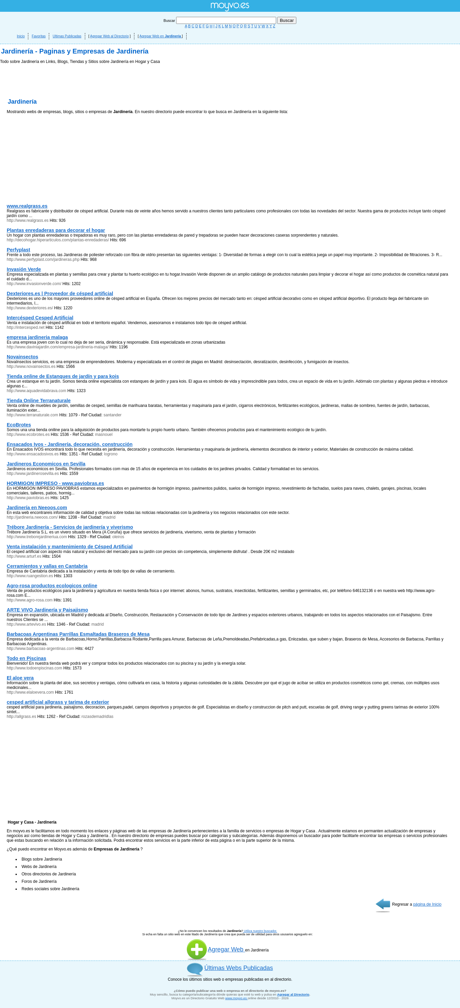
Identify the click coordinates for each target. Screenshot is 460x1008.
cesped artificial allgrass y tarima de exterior (58, 702)
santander (112, 415)
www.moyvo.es (236, 998)
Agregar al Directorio (293, 994)
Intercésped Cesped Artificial (40, 317)
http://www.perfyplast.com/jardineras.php (43, 259)
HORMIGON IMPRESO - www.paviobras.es (55, 483)
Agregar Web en (160, 36)
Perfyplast (18, 249)
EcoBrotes (19, 424)
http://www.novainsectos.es (31, 366)
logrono (111, 454)
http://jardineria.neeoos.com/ (32, 517)
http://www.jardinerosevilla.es (33, 473)
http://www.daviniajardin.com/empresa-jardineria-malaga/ (57, 347)
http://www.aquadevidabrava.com (36, 390)
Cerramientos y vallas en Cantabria (47, 566)
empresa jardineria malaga (37, 337)
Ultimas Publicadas (67, 36)
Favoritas (38, 36)
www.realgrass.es (27, 206)
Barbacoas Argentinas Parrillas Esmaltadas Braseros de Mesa (78, 634)
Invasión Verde (24, 269)
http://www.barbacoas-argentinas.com (40, 648)
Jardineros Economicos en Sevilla (46, 463)
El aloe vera (20, 678)
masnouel (103, 434)
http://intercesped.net (25, 327)
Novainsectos (22, 356)
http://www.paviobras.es (28, 497)
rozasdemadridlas (97, 716)
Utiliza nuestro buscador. (260, 931)
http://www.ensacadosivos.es (33, 454)
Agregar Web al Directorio (109, 36)
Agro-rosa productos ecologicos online (52, 585)
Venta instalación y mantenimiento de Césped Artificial (70, 546)
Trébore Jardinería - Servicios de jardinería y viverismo (70, 527)
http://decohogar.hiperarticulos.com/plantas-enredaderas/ (58, 240)
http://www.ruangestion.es (30, 575)
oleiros (118, 536)
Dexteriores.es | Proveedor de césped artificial (60, 293)
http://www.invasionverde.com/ (34, 283)
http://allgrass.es (21, 716)
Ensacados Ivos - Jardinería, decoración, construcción (69, 444)
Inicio (21, 36)
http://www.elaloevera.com (30, 692)
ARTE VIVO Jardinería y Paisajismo (47, 610)
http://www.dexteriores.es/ (30, 308)
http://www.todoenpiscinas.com (34, 668)
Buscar (220, 21)
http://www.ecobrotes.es (28, 434)
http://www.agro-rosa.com (30, 600)
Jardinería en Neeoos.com (37, 507)
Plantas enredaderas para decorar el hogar (56, 230)
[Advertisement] (57, 160)
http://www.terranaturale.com (32, 415)
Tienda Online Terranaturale (39, 400)
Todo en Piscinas (26, 658)
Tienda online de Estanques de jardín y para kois (63, 376)
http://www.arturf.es (24, 556)
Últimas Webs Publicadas (238, 968)
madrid (109, 517)
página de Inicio (427, 904)
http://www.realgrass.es (27, 220)
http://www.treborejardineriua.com (37, 536)
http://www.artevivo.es (26, 624)
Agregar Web (215, 949)
